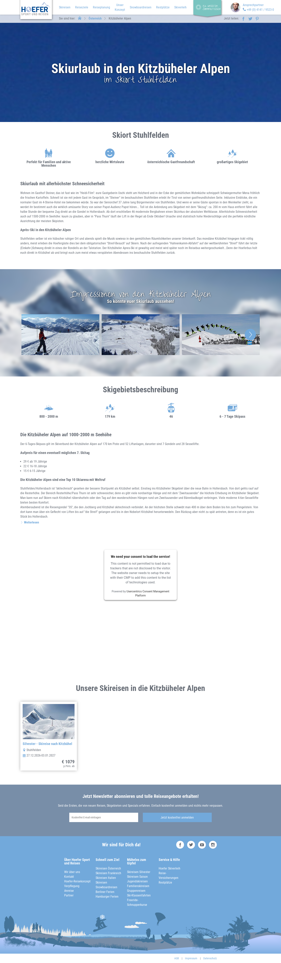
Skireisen (64, 7)
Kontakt (69, 876)
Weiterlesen (31, 522)
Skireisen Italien (106, 878)
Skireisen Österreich (108, 868)
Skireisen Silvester (138, 872)
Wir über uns (72, 872)
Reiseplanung (101, 7)
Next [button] (250, 334)
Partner (69, 895)
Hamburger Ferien (107, 896)
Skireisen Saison (137, 876)
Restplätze (163, 7)
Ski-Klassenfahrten (139, 895)
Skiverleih (180, 7)
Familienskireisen (138, 886)
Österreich (95, 18)
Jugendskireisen (137, 881)
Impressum (191, 958)
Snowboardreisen (140, 7)
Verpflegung (71, 886)
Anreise (69, 891)
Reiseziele (81, 7)
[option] (60, 334)
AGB (176, 958)
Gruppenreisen (136, 891)
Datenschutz (210, 958)
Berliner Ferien (105, 892)
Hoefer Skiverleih (169, 868)
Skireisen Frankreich (108, 873)
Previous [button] (31, 334)
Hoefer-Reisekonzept (77, 881)
